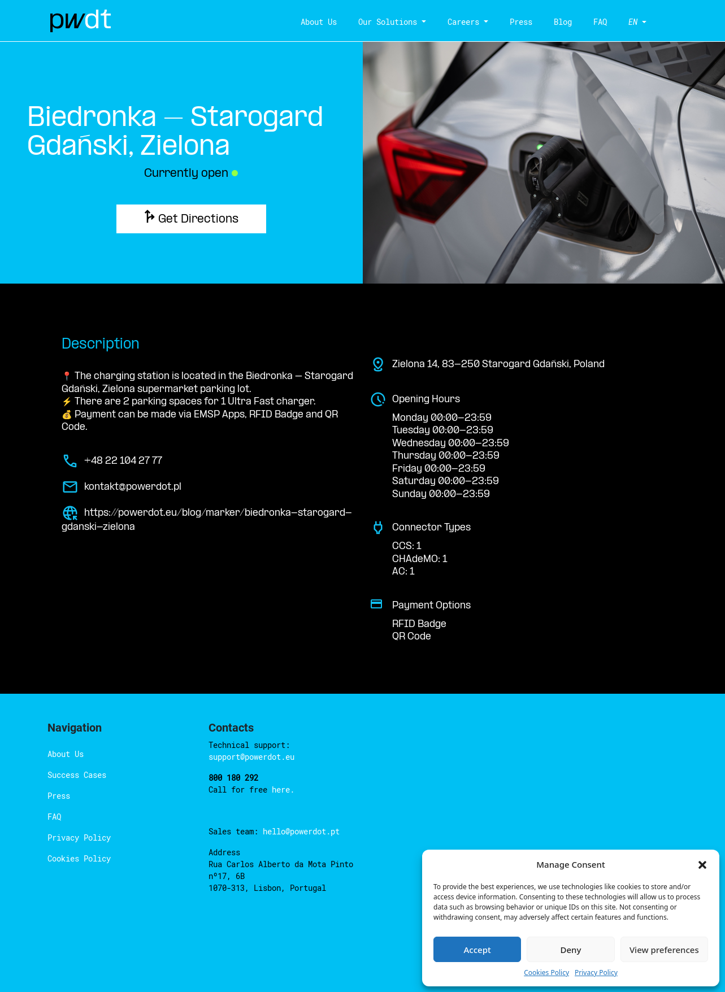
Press (521, 21)
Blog (563, 21)
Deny (571, 949)
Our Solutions (387, 21)
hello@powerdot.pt (301, 831)
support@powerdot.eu (251, 756)
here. (283, 789)
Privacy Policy (596, 972)
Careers (463, 21)
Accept (477, 949)
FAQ (600, 21)
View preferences (664, 949)
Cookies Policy (546, 972)
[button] (702, 864)
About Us (319, 21)
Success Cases (76, 774)
